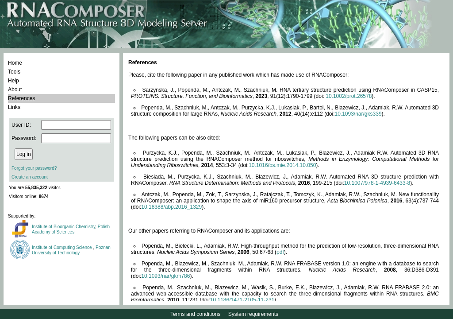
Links (14, 107)
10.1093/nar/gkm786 (165, 276)
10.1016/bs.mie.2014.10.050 (282, 165)
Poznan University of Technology (71, 250)
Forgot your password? (34, 168)
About (15, 89)
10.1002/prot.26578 (349, 96)
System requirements (253, 314)
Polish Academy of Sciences (71, 229)
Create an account (30, 177)
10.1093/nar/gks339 (357, 114)
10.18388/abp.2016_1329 (171, 207)
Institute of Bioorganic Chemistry (63, 226)
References (21, 98)
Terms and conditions (195, 314)
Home (15, 63)
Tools (14, 72)
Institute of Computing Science (62, 247)
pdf (280, 252)
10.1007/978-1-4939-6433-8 (377, 183)
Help (13, 81)
